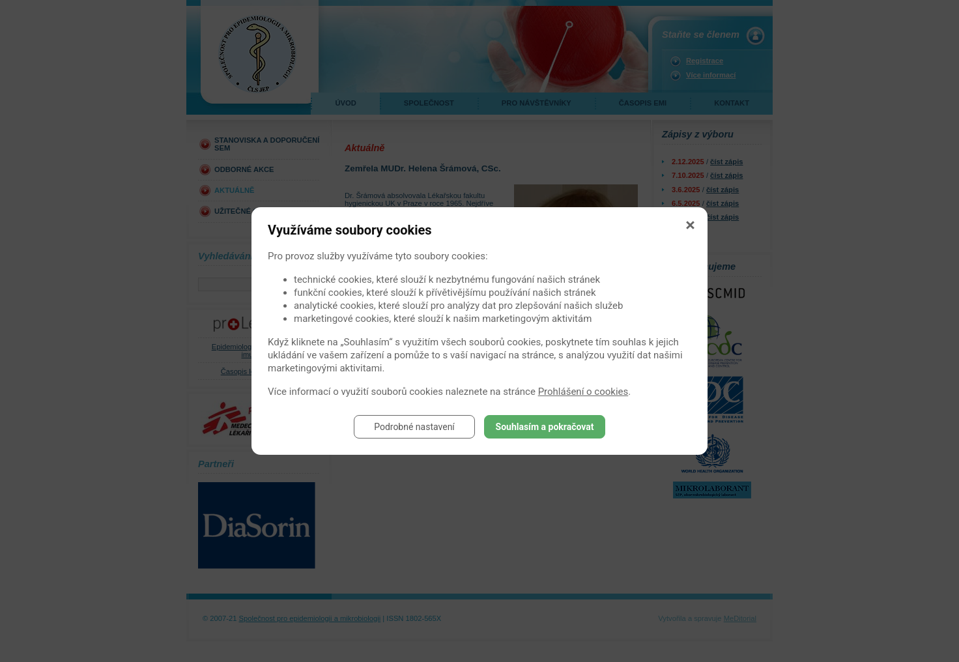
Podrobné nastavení (414, 427)
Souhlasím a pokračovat (545, 427)
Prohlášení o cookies (583, 391)
